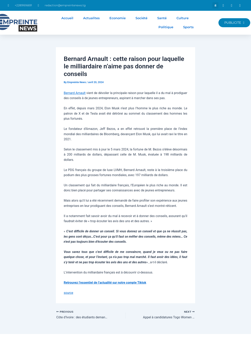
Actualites (91, 18)
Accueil (67, 18)
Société (141, 18)
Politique (165, 27)
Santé (162, 18)
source (68, 293)
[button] (215, 5)
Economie (117, 18)
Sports (188, 27)
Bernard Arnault (74, 93)
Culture (182, 18)
